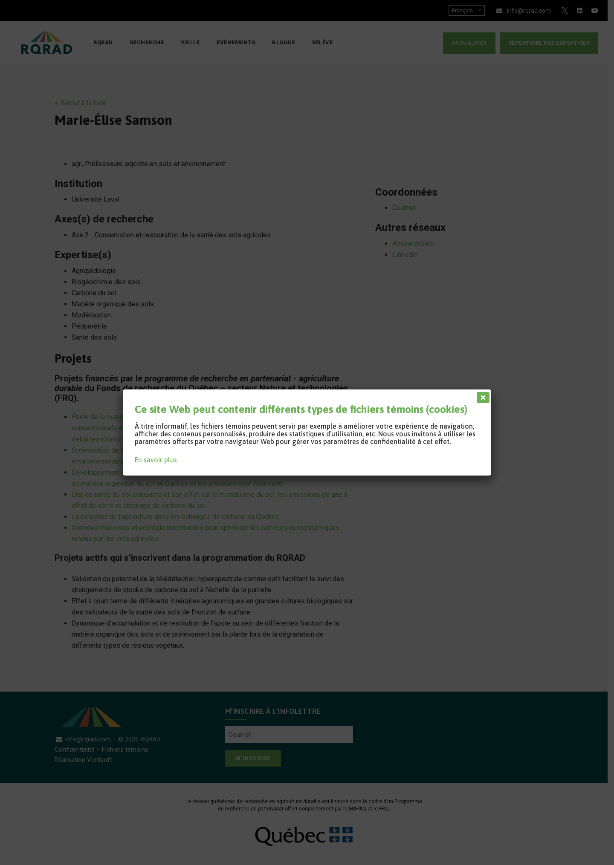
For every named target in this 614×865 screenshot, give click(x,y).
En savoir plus (156, 460)
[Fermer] (481, 395)
